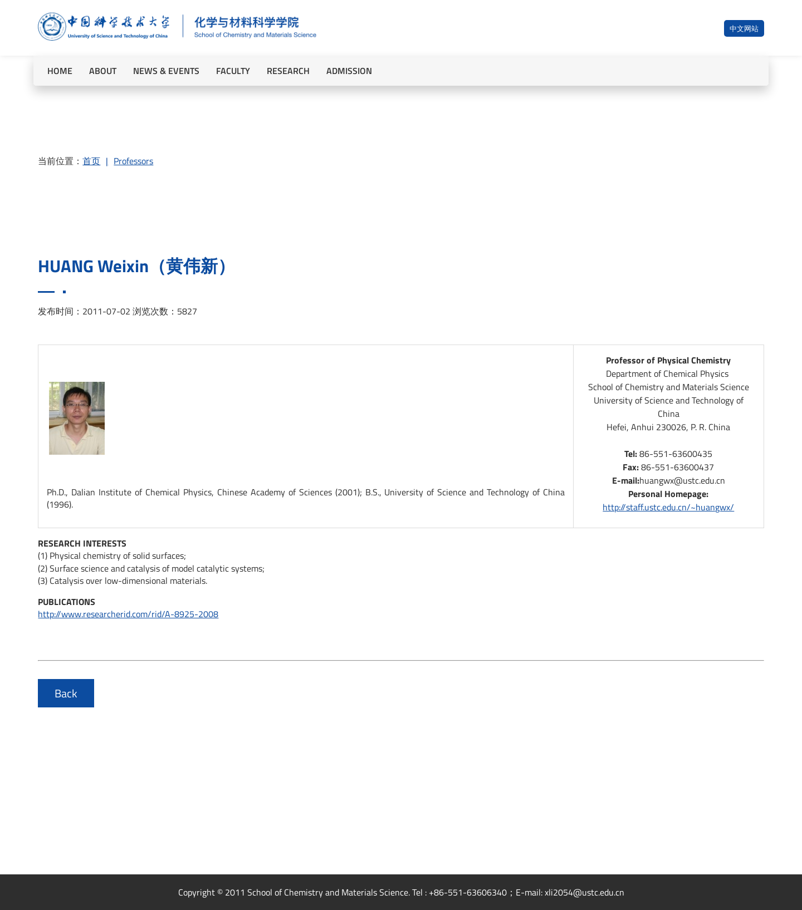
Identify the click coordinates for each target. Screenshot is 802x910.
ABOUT (102, 70)
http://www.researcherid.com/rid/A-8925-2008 (128, 614)
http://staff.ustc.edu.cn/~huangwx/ (668, 507)
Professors (133, 161)
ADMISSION (349, 70)
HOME (59, 70)
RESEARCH (288, 70)
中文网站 (744, 28)
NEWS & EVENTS (166, 70)
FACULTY (233, 70)
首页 (91, 161)
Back (66, 693)
